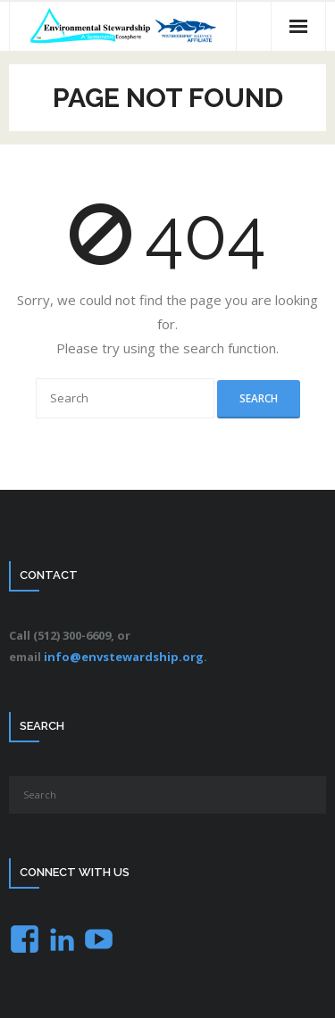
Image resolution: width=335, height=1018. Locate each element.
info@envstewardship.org (124, 657)
